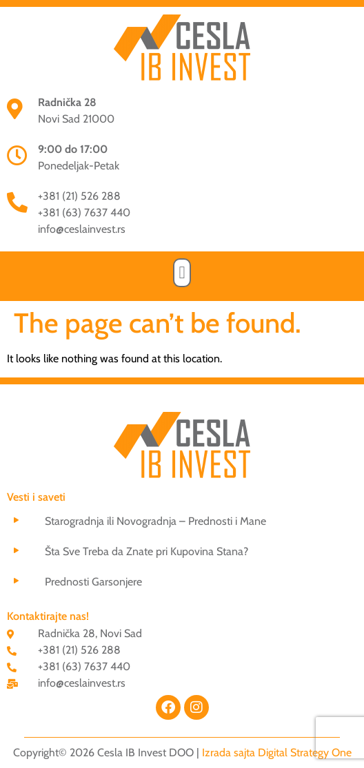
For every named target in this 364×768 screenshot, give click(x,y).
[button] (182, 272)
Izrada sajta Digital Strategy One (277, 752)
